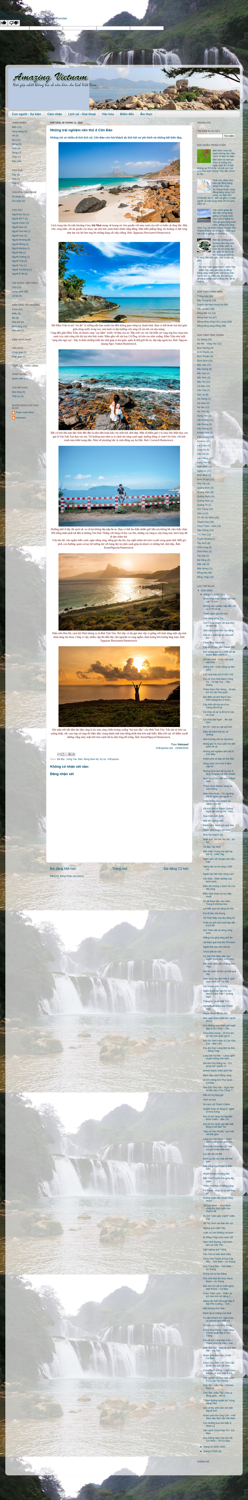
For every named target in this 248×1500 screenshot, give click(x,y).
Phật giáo (17, 356)
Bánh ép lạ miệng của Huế (217, 1313)
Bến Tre (201, 382)
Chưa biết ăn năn (212, 951)
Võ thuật (16, 196)
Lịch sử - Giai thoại (82, 114)
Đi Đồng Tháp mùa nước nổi (218, 1237)
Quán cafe (17, 378)
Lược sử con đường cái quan (218, 1232)
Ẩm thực (146, 114)
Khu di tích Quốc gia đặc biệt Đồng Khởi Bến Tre (218, 1125)
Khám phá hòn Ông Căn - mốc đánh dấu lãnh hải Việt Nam (219, 1417)
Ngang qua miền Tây (214, 1228)
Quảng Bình (203, 488)
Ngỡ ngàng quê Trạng (214, 1249)
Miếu (14, 313)
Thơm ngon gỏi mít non (215, 613)
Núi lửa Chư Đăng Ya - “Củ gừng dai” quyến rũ (217, 1064)
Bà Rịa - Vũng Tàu (67, 759)
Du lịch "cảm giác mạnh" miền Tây (217, 267)
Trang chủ (119, 869)
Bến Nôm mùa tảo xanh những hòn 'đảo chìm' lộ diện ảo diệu (224, 153)
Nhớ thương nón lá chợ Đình (218, 739)
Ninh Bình (202, 475)
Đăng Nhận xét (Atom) (72, 876)
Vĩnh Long (202, 547)
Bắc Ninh (202, 377)
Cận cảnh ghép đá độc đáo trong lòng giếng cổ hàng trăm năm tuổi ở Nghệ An (223, 214)
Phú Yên (201, 483)
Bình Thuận (203, 356)
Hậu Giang (203, 428)
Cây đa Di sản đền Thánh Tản (219, 647)
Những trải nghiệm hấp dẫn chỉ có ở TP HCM (219, 607)
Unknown (21, 417)
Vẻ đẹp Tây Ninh (212, 847)
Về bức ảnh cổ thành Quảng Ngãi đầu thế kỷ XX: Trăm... (219, 810)
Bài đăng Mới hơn (63, 869)
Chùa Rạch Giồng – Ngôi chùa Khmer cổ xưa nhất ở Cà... (219, 1372)
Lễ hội (15, 296)
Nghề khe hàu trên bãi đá (216, 947)
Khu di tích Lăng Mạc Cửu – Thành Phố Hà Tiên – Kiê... (219, 1341)
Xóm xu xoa (209, 1099)
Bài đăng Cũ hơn (176, 869)
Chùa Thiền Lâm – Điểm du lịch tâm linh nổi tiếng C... (217, 1295)
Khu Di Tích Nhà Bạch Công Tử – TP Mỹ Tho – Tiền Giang (218, 682)
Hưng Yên (202, 416)
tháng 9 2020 (211, 1451)
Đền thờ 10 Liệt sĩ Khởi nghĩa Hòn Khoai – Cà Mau (218, 1287)
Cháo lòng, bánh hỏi (213, 642)
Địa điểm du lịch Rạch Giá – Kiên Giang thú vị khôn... (218, 698)
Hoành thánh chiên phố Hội (217, 1070)
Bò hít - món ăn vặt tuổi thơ (217, 727)
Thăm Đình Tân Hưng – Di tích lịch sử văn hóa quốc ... (219, 691)
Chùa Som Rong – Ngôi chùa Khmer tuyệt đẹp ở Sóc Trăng (218, 1333)
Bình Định (202, 360)
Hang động (18, 131)
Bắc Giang (202, 369)
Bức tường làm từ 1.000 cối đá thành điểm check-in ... (219, 653)
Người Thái (18, 261)
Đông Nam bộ (91, 759)
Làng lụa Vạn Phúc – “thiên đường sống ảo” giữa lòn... (218, 1140)
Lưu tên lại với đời (212, 1154)
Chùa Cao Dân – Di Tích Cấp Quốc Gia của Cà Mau (218, 1364)
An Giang (202, 339)
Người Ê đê (18, 273)
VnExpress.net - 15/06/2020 (172, 748)
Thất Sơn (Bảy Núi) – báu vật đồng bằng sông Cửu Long (224, 183)
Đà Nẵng (202, 560)
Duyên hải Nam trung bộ (210, 304)
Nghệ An (201, 471)
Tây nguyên (203, 309)
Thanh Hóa (203, 522)
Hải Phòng (202, 424)
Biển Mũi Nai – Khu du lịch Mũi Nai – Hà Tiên (219, 1349)
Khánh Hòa (203, 432)
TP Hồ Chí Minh (205, 517)
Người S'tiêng (19, 257)
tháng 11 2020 (212, 594)
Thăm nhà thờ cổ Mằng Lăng (218, 1186)
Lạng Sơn (202, 462)
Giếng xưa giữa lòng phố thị (217, 937)
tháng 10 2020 (212, 1446)
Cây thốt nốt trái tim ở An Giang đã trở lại (216, 706)
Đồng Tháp (203, 577)
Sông (14, 152)
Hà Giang (202, 398)
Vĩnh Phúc (202, 551)
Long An (201, 449)
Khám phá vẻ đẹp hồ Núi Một (218, 758)
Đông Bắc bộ (204, 313)
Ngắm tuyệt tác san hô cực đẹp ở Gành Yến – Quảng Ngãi (218, 994)
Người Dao (17, 227)
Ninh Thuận (203, 479)
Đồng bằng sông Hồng (209, 326)
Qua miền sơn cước (213, 816)
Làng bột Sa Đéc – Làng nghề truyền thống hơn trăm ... (219, 1057)
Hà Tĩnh (201, 411)
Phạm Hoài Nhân (25, 412)
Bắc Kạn (201, 373)
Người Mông (18, 244)
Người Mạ (17, 252)
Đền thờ (16, 330)
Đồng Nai (202, 572)
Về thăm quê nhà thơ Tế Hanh (219, 942)
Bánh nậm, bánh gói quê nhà (218, 825)
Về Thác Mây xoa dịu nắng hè (219, 918)
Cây (14, 174)
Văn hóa (108, 114)
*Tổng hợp (202, 296)
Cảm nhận (54, 114)
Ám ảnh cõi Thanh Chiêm (216, 1104)
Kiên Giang (203, 437)
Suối (14, 148)
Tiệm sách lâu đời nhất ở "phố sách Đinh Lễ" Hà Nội (218, 980)
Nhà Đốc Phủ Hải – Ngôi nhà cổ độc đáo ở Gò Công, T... (218, 1089)
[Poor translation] (14, 23)
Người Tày (17, 265)
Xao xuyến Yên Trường (215, 986)
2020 (204, 590)
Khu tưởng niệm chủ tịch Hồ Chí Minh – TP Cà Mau (217, 1439)
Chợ (14, 287)
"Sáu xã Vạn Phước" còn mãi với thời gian (218, 1133)
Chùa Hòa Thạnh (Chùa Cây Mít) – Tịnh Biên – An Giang (219, 1260)
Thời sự (16, 396)
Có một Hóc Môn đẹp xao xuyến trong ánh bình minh (218, 957)
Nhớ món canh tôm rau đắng (218, 630)
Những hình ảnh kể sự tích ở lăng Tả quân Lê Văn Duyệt (219, 772)
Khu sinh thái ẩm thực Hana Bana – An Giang (217, 1280)
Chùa (15, 309)
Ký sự (103, 759)
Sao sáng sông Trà (213, 618)
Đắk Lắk (201, 564)
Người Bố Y (18, 218)
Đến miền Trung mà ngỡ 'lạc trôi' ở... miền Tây (218, 853)
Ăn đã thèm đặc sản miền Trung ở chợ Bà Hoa (216, 902)
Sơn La (201, 513)
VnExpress (113, 759)
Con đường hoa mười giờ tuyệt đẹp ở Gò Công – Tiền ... (219, 1027)
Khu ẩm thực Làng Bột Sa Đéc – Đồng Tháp (219, 1049)
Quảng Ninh (203, 500)
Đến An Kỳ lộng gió (213, 1095)
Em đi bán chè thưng (214, 913)
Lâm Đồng (202, 458)
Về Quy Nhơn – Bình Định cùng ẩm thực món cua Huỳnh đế (217, 1208)
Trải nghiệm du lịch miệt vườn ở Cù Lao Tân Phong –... (218, 1379)
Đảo (80, 759)
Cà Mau (201, 386)
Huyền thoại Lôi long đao (216, 1173)
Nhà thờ (16, 322)
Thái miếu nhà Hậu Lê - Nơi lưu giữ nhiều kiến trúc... (217, 1148)
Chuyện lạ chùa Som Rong (217, 1325)
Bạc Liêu (201, 365)
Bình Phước (203, 352)
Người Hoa (17, 235)
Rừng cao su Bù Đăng (215, 1273)
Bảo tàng (16, 392)
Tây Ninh (202, 543)
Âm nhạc (16, 201)
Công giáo (17, 352)
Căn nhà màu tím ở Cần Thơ (218, 674)
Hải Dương (203, 420)
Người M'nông (19, 240)
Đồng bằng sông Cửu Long (211, 321)
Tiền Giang (203, 530)
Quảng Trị (202, 505)
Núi (14, 140)
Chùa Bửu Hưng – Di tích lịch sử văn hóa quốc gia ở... (218, 1034)
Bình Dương (203, 348)
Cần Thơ (201, 390)
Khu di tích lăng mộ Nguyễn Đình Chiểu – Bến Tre (217, 1118)
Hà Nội (200, 407)
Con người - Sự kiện (26, 114)
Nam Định (202, 466)
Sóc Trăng (202, 509)
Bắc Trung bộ (204, 300)
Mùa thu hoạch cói (213, 834)
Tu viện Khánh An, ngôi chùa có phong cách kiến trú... (218, 1319)
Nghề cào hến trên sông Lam (218, 874)
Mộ (13, 318)
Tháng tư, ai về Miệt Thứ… (217, 1001)
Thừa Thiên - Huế (206, 526)
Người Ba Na (19, 214)
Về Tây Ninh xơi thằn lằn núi (218, 1223)
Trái (14, 183)
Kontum (201, 441)
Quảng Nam (203, 492)
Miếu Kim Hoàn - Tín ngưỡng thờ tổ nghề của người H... (218, 795)
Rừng (15, 144)
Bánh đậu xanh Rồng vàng (217, 1075)
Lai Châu (202, 445)
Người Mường (19, 248)
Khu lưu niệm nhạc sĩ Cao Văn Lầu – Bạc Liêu (219, 1042)
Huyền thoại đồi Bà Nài (215, 1013)
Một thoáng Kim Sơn (214, 1308)
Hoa (14, 179)
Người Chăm (18, 223)
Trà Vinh (201, 534)
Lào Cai (201, 454)
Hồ (13, 135)
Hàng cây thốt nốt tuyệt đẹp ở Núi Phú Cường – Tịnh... (218, 1302)
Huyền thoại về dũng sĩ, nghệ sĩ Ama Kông (218, 1110)
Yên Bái (201, 556)
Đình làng (17, 326)
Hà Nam (201, 403)
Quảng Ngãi (203, 496)
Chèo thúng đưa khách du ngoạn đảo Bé (217, 802)
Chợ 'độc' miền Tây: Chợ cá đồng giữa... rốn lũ (217, 1394)
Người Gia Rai (19, 231)
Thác (14, 157)
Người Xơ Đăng (20, 269)
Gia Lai (201, 394)
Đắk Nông (202, 568)
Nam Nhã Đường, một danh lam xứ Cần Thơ (217, 1243)
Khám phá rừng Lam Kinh (216, 830)
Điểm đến (127, 114)
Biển (14, 127)
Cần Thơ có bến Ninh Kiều (217, 1254)
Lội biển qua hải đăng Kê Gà (218, 908)
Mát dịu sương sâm (223, 240)
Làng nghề (17, 291)
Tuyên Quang (204, 539)
